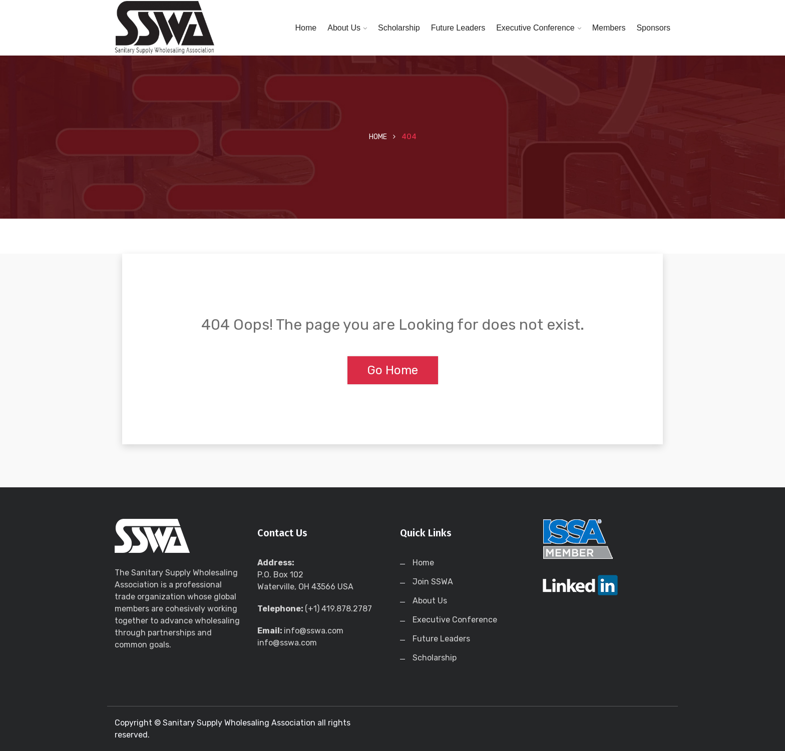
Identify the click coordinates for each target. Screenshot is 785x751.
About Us (343, 28)
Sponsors (653, 28)
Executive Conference (535, 28)
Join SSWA (433, 581)
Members (609, 28)
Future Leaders (458, 28)
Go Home (392, 370)
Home (306, 28)
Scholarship (399, 28)
